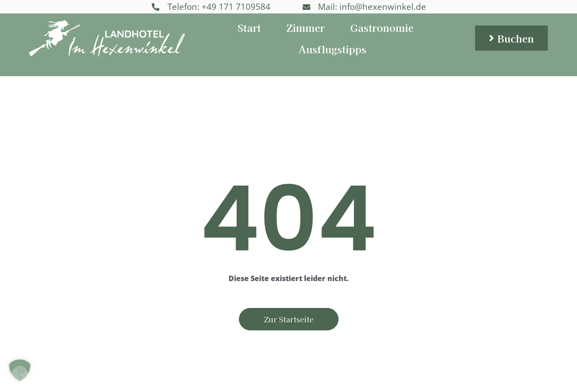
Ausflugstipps (332, 49)
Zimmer (305, 27)
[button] (20, 370)
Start (249, 27)
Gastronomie (382, 27)
